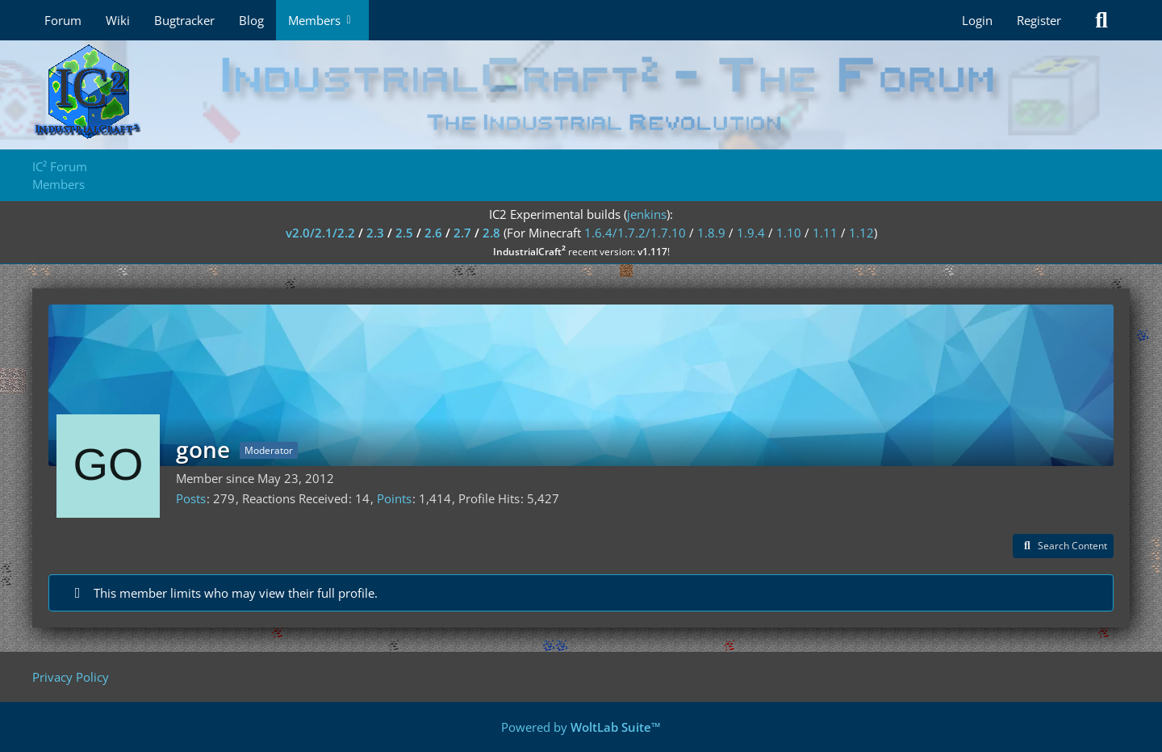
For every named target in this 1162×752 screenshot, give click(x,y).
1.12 (861, 233)
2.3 (375, 233)
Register (1039, 20)
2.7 (462, 233)
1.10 (788, 233)
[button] (1063, 546)
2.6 (433, 233)
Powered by (581, 727)
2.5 (404, 233)
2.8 (491, 233)
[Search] (1101, 20)
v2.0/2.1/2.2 (320, 233)
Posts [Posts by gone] (191, 498)
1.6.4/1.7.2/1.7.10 (635, 233)
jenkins (647, 214)
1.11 (825, 233)
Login (977, 20)
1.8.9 (711, 233)
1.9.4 (751, 233)
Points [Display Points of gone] (394, 498)
